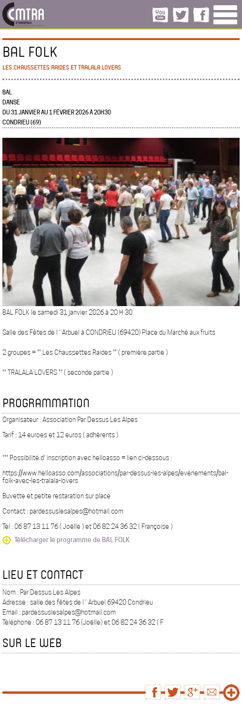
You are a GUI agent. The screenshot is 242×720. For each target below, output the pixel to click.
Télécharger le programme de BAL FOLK (72, 540)
